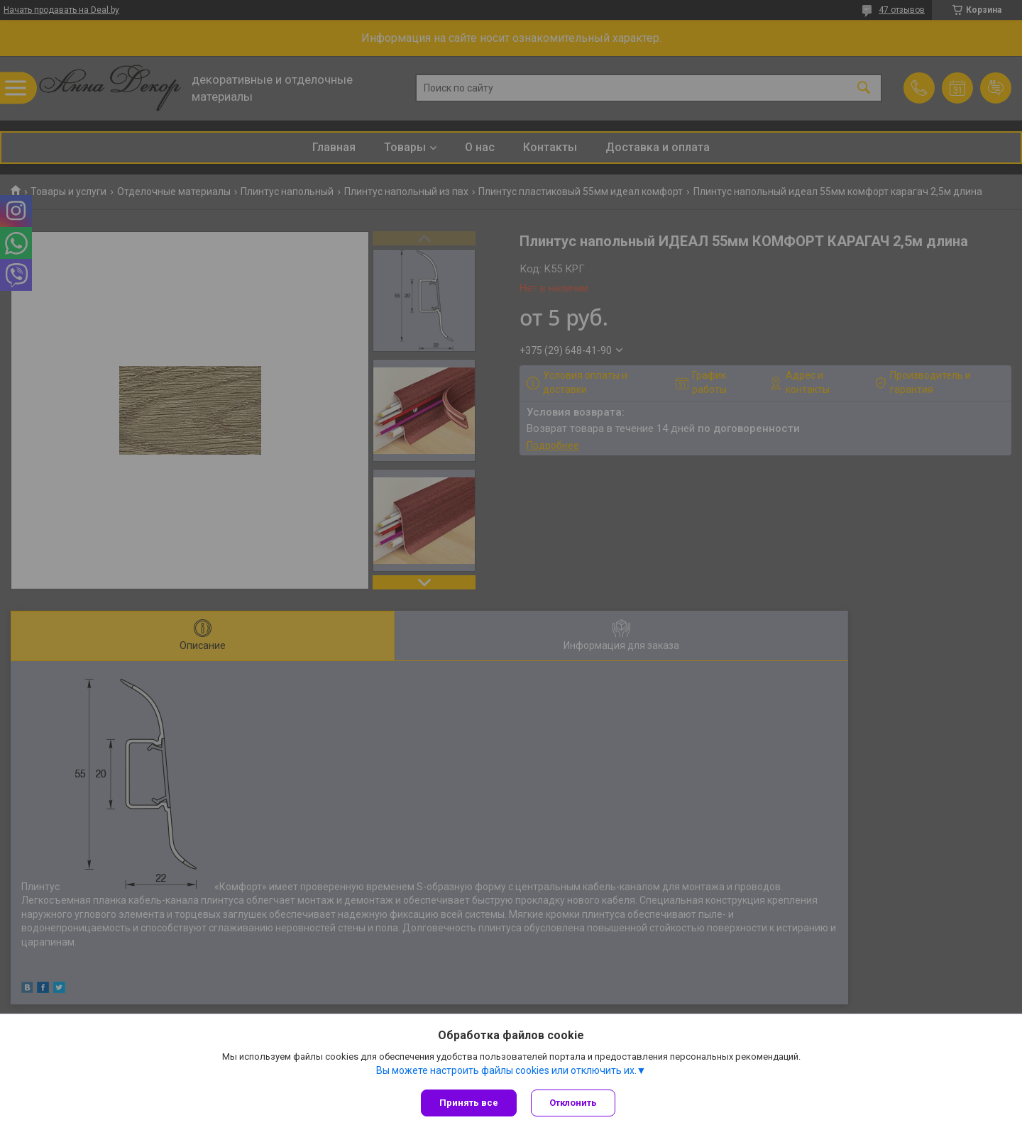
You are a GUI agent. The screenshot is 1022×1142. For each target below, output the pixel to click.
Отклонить (573, 1102)
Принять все (468, 1102)
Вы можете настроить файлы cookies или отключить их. (506, 1070)
